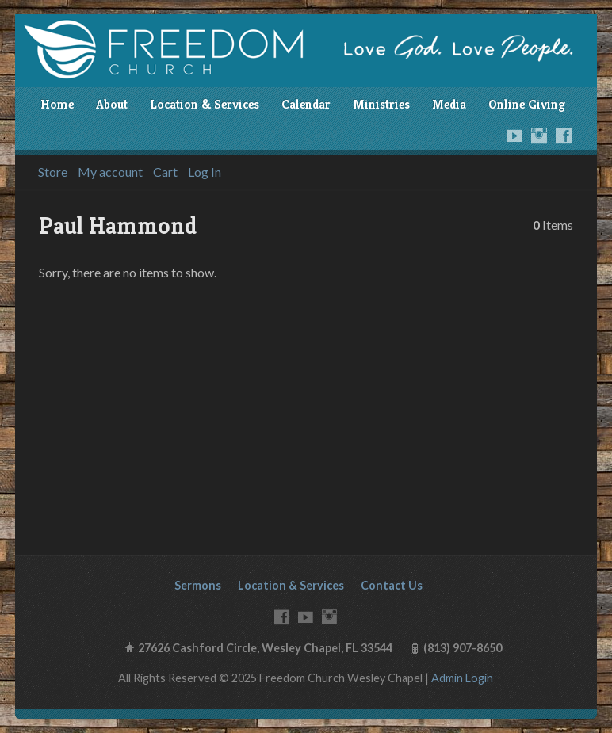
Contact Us (392, 585)
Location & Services (204, 104)
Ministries (381, 104)
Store (52, 172)
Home (57, 104)
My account (110, 172)
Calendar (306, 104)
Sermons (197, 585)
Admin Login (462, 678)
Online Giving (526, 104)
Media (449, 104)
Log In (204, 172)
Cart (165, 172)
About (112, 104)
